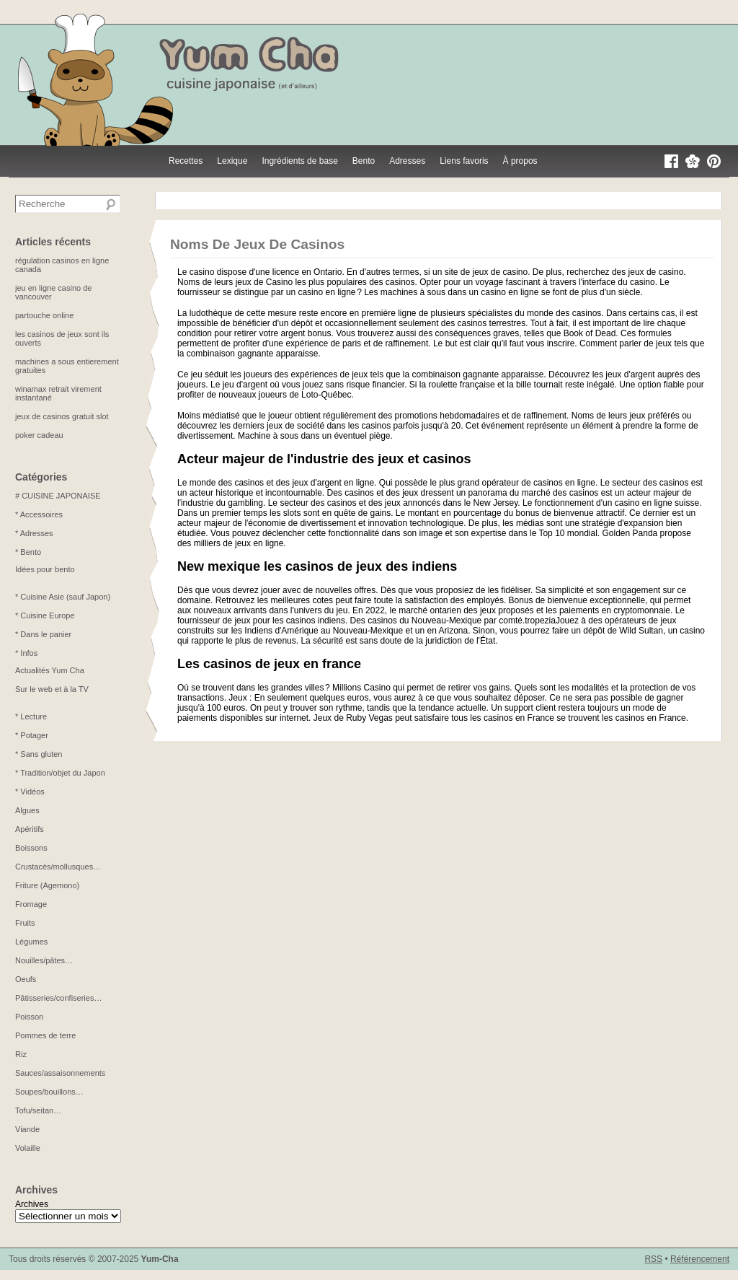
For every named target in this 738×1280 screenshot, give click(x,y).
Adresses (407, 161)
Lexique (232, 161)
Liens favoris (464, 161)
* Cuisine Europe (45, 615)
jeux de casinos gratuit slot (62, 416)
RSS (653, 1259)
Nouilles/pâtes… (44, 960)
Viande (27, 1129)
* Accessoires (39, 514)
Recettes (186, 161)
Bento (363, 161)
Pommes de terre (45, 1035)
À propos (520, 161)
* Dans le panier (43, 634)
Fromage (31, 904)
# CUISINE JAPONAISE (58, 495)
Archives (31, 1204)
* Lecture (31, 716)
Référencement (699, 1259)
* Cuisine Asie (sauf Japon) (62, 596)
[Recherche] (111, 205)
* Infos (26, 653)
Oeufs (25, 979)
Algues (27, 810)
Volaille (27, 1148)
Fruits (25, 923)
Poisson (29, 1016)
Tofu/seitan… (38, 1110)
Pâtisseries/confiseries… (58, 998)
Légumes (31, 941)
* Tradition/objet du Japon (60, 772)
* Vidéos (30, 791)
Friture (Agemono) (47, 885)
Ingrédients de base (299, 161)
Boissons (31, 847)
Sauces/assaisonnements (60, 1073)
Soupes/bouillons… (49, 1091)
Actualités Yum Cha (49, 670)
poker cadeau (39, 435)
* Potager (31, 735)
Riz (21, 1054)
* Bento (28, 552)
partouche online (44, 315)
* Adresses (34, 533)
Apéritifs (29, 829)
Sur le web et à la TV (52, 689)
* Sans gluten (38, 754)
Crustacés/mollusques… (58, 866)
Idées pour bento (45, 569)
